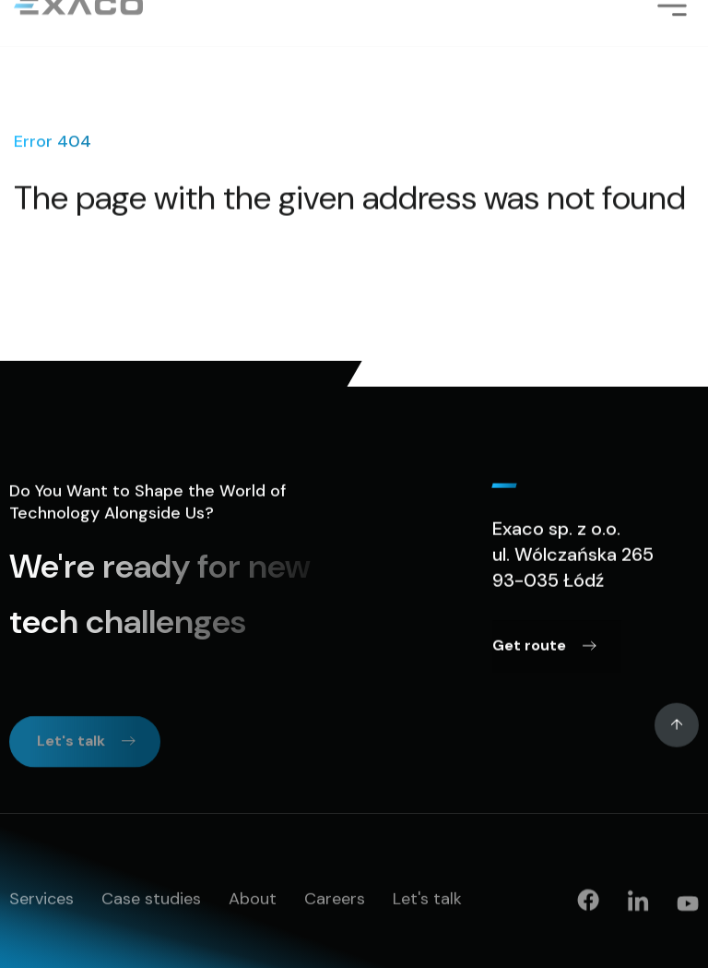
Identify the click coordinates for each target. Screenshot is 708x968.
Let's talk (427, 900)
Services (41, 900)
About (253, 900)
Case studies (151, 900)
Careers (334, 900)
